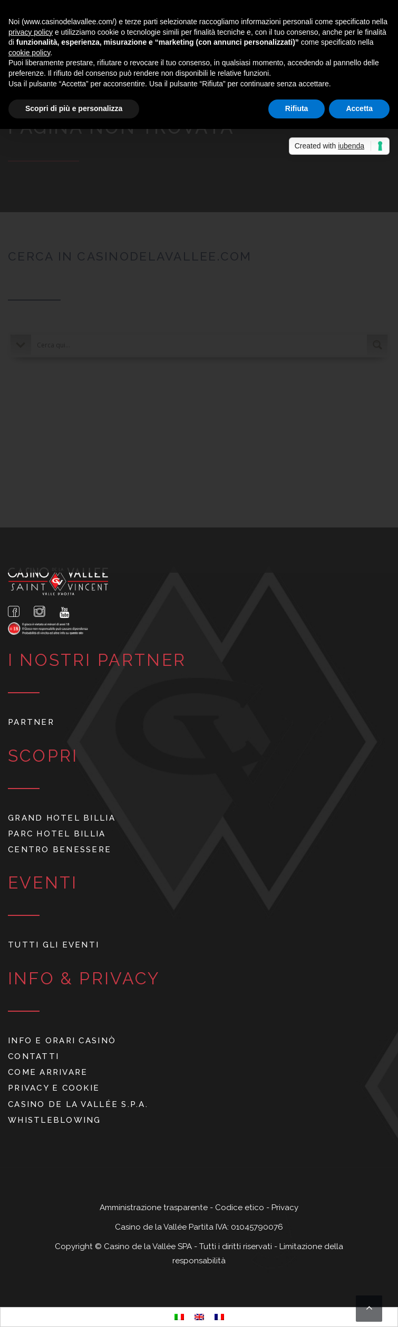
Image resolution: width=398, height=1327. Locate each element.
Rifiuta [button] (296, 108)
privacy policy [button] (30, 32)
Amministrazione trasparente (155, 1207)
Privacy (284, 1207)
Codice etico (240, 1207)
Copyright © (79, 1246)
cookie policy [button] (29, 52)
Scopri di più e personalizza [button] (73, 108)
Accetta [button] (359, 108)
